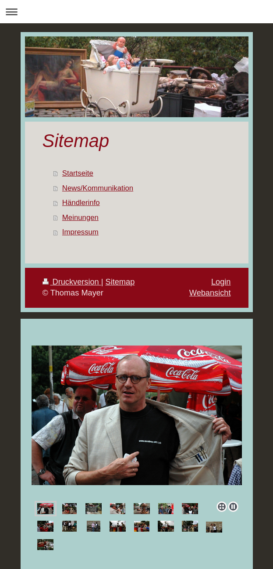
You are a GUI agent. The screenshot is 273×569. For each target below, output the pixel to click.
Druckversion (72, 281)
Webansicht (210, 292)
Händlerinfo (81, 202)
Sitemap (120, 281)
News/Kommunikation (97, 188)
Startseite (77, 173)
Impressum (80, 232)
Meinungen (80, 217)
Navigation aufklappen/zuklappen (136, 11)
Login (221, 281)
